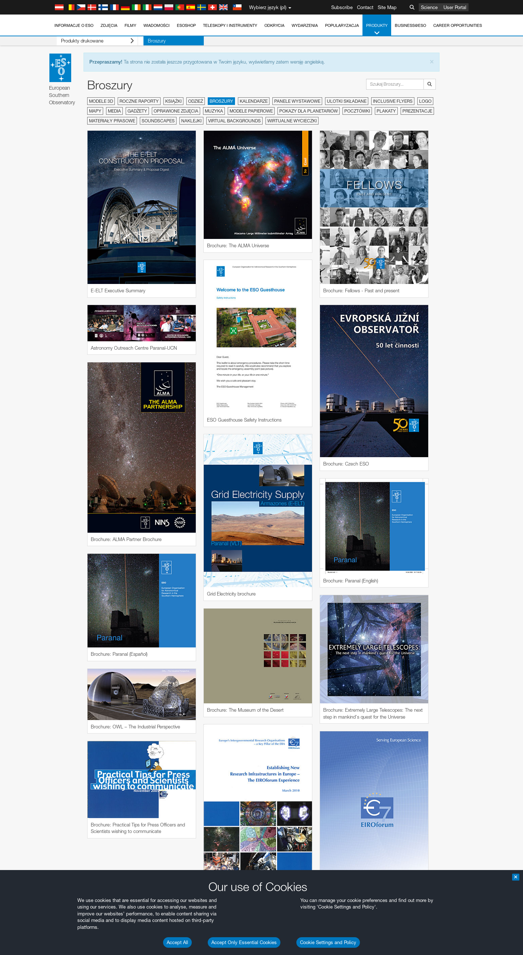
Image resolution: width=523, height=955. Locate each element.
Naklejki (191, 120)
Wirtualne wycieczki (292, 120)
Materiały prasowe (112, 120)
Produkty (376, 29)
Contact (365, 7)
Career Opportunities (457, 25)
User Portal (454, 7)
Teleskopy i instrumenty (230, 25)
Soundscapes (158, 120)
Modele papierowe (251, 111)
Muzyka (214, 111)
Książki (173, 101)
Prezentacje (417, 111)
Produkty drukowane (91, 40)
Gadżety (137, 111)
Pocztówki (357, 111)
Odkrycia (274, 25)
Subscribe (342, 7)
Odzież (195, 101)
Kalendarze (254, 101)
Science (429, 7)
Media (114, 111)
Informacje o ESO (73, 25)
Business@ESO (410, 25)
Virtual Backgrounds (234, 120)
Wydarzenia (305, 25)
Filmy (130, 25)
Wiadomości (156, 25)
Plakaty (386, 111)
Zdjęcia (109, 25)
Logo (425, 101)
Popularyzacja (342, 25)
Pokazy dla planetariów (308, 111)
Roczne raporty (139, 101)
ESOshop (186, 25)
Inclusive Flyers (393, 101)
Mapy (95, 111)
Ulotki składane (346, 101)
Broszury (145, 41)
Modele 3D (101, 101)
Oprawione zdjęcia (176, 111)
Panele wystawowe (297, 101)
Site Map (387, 7)
